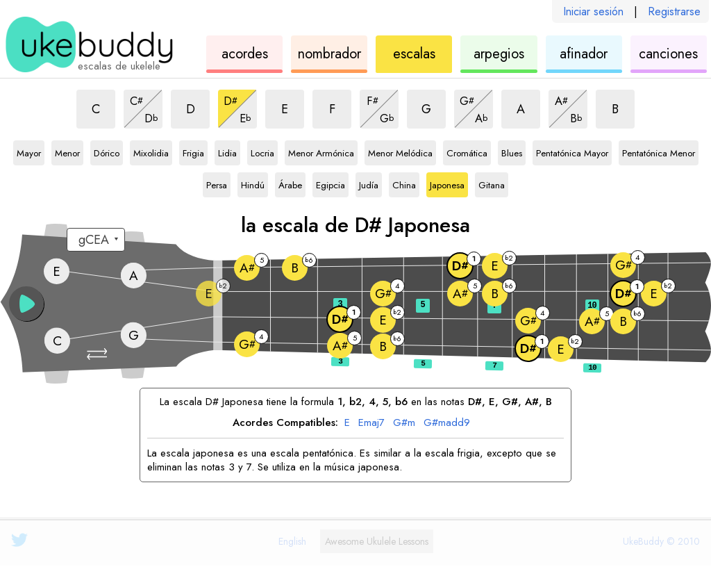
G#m (404, 423)
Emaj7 (371, 423)
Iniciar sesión (593, 11)
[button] (98, 354)
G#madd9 (447, 423)
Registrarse (674, 11)
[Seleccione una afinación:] (96, 240)
